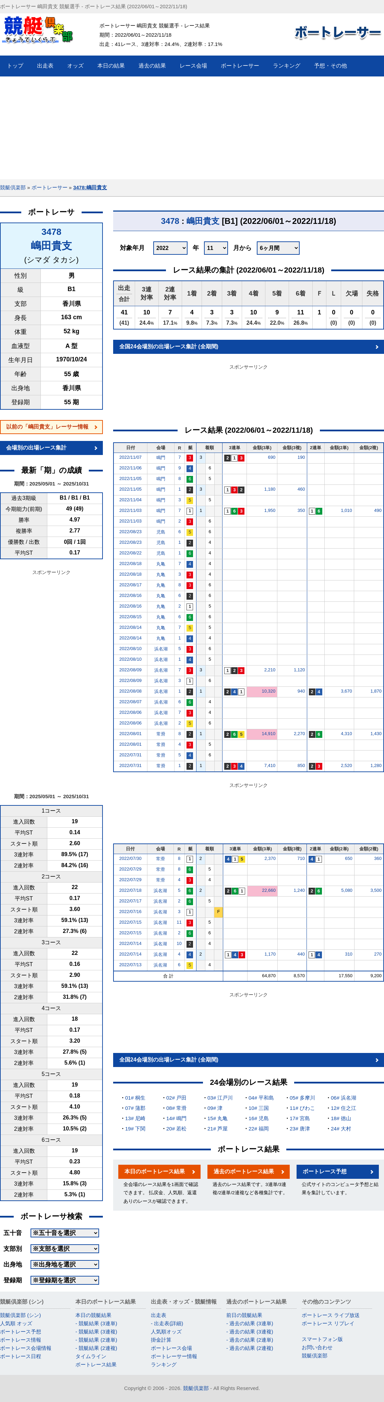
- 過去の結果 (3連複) (249, 1331)
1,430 (376, 733)
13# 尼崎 (135, 1118)
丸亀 (160, 563)
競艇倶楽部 (13, 187)
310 (348, 954)
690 (272, 457)
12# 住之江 (343, 1108)
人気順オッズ (166, 1331)
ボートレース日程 (20, 1356)
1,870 (376, 691)
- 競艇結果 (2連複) (96, 1348)
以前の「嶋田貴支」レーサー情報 (47, 427)
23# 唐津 (300, 1128)
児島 (160, 532)
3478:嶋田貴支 (90, 187)
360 (378, 858)
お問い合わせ (317, 1347)
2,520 (346, 765)
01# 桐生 (135, 1098)
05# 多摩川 (302, 1098)
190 (301, 457)
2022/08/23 (130, 531)
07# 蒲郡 (135, 1108)
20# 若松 (176, 1128)
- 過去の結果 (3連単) (249, 1323)
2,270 (299, 733)
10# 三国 (259, 1108)
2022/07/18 (130, 890)
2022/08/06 (130, 712)
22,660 (269, 890)
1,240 (299, 890)
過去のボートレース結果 (244, 1171)
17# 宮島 (300, 1118)
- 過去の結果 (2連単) (249, 1340)
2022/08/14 (130, 627)
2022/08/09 (130, 669)
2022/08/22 (130, 552)
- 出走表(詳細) (167, 1323)
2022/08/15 (130, 616)
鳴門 (160, 457)
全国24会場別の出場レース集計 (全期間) (168, 346)
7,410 (270, 765)
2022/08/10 (130, 648)
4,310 (346, 733)
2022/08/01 (130, 733)
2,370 (270, 858)
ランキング (164, 1364)
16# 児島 (259, 1118)
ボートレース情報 (20, 1340)
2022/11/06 (130, 467)
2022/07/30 (130, 858)
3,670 (346, 691)
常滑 (160, 733)
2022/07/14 (130, 943)
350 (301, 510)
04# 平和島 (261, 1098)
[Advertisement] (192, 128)
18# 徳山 (341, 1118)
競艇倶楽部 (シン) (20, 1315)
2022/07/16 (130, 911)
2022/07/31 (130, 754)
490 (378, 510)
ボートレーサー (50, 187)
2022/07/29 (130, 869)
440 (301, 954)
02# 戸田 (176, 1098)
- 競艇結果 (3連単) (96, 1323)
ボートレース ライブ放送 (331, 1315)
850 (301, 765)
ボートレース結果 (96, 1364)
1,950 (270, 510)
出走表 (158, 1315)
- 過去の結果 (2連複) (249, 1348)
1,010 (346, 510)
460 (301, 489)
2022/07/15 (130, 922)
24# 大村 (341, 1128)
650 (348, 858)
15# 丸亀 (217, 1118)
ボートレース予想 (325, 1171)
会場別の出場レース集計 (36, 448)
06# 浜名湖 (343, 1098)
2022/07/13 (130, 964)
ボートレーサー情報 (174, 1356)
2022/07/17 (130, 900)
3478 (51, 232)
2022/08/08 (130, 691)
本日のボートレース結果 (154, 1171)
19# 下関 (135, 1128)
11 (179, 922)
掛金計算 (161, 1340)
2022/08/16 (130, 595)
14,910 (269, 733)
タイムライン (90, 1356)
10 (179, 943)
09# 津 (215, 1108)
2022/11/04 (130, 499)
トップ (15, 66)
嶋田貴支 (51, 245)
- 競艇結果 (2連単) (96, 1340)
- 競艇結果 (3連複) (96, 1331)
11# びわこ (302, 1108)
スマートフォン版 (322, 1339)
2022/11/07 (130, 457)
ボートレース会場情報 (25, 1348)
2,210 (270, 669)
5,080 (346, 890)
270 (378, 954)
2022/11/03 (130, 510)
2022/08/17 (130, 584)
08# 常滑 (176, 1108)
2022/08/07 (130, 701)
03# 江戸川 (220, 1098)
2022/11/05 (130, 478)
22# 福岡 (259, 1128)
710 (301, 858)
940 (301, 691)
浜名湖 (161, 648)
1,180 (270, 489)
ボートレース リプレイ (328, 1323)
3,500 (376, 890)
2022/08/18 (130, 563)
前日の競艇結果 (244, 1315)
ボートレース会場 (171, 1348)
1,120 (299, 669)
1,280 (376, 765)
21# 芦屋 (217, 1128)
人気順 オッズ (16, 1323)
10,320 (269, 691)
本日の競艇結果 (93, 1315)
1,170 (270, 954)
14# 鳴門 (176, 1118)
